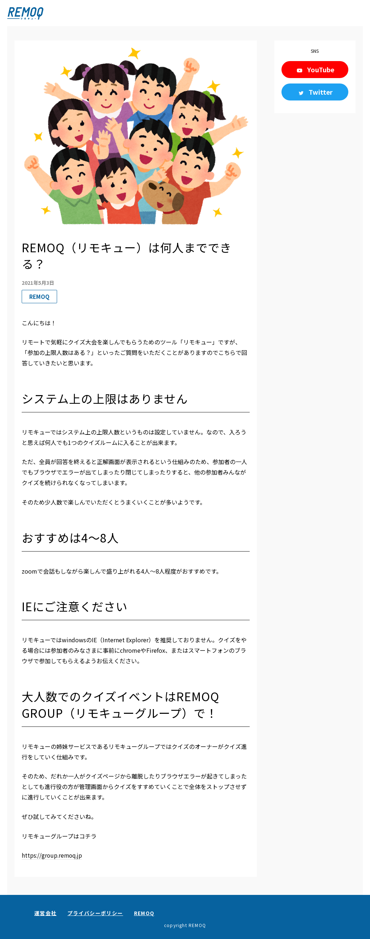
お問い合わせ (345, 920)
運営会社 (45, 913)
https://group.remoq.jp (53, 855)
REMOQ (144, 913)
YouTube (320, 69)
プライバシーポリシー (95, 913)
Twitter (321, 92)
